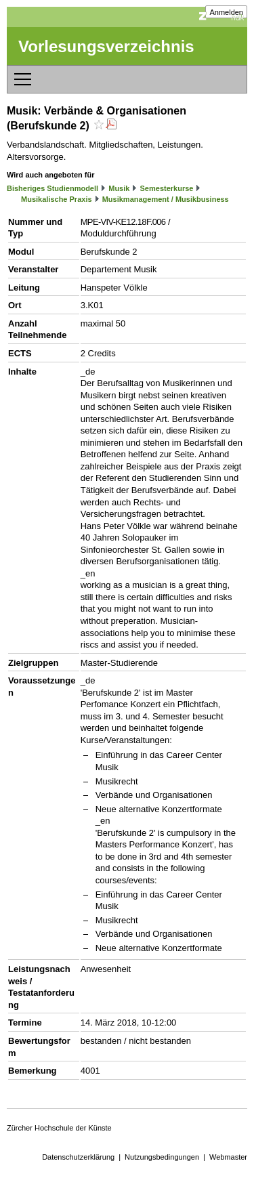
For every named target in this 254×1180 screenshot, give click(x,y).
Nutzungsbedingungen (162, 1157)
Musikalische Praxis (56, 199)
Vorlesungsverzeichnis (106, 46)
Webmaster (228, 1157)
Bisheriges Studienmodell (52, 188)
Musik (118, 188)
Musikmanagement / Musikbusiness (165, 199)
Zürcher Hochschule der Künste (59, 1128)
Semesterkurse (167, 188)
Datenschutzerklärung (78, 1157)
